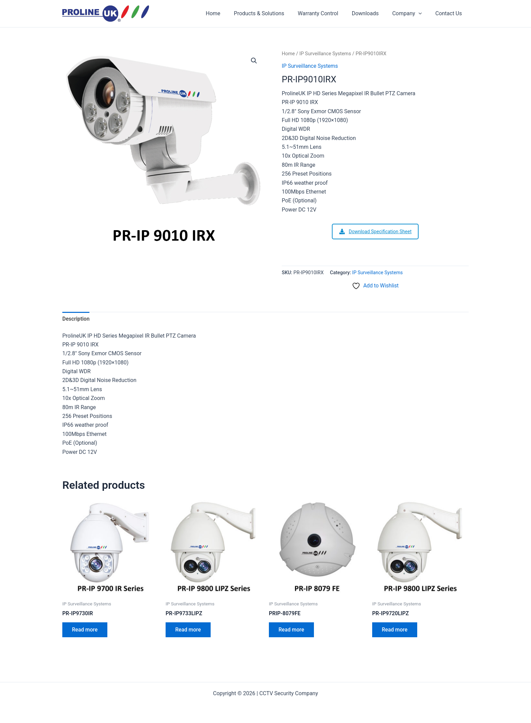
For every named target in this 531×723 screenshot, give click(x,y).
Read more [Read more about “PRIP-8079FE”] (292, 630)
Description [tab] (76, 319)
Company (411, 13)
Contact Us (450, 13)
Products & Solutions (271, 13)
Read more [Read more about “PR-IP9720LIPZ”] (395, 630)
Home (228, 13)
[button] (254, 61)
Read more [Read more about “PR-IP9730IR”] (85, 630)
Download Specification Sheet (375, 231)
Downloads (372, 13)
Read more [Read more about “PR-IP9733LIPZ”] (189, 630)
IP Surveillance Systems (326, 54)
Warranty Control (327, 13)
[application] (422, 13)
